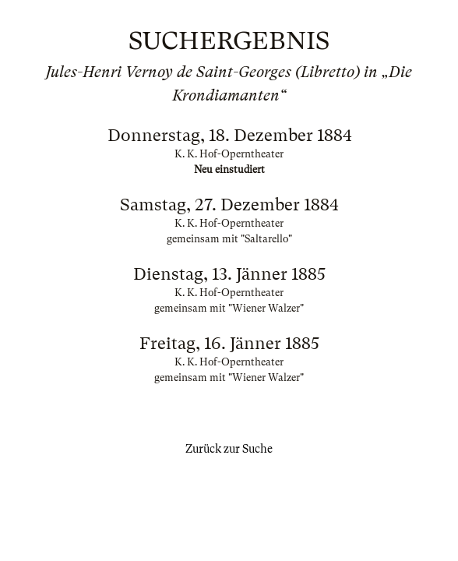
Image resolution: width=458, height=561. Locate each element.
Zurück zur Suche (229, 449)
